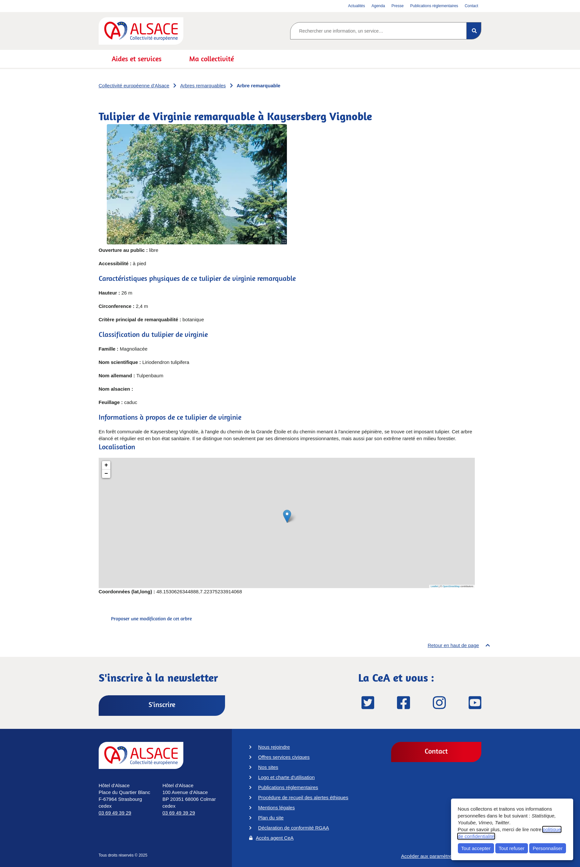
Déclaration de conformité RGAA (293, 828)
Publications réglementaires (288, 787)
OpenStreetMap (451, 586)
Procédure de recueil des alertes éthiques (303, 797)
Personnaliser (548, 848)
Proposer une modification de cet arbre (151, 618)
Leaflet (434, 586)
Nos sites (268, 767)
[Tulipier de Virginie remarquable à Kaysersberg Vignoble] (287, 523)
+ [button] (106, 465)
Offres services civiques (284, 757)
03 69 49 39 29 (115, 813)
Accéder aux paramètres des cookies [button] (441, 859)
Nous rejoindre (274, 747)
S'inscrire (162, 704)
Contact (436, 751)
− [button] (106, 474)
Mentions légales (276, 807)
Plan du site (271, 817)
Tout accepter (475, 848)
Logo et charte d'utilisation (286, 777)
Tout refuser (511, 848)
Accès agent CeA (275, 838)
